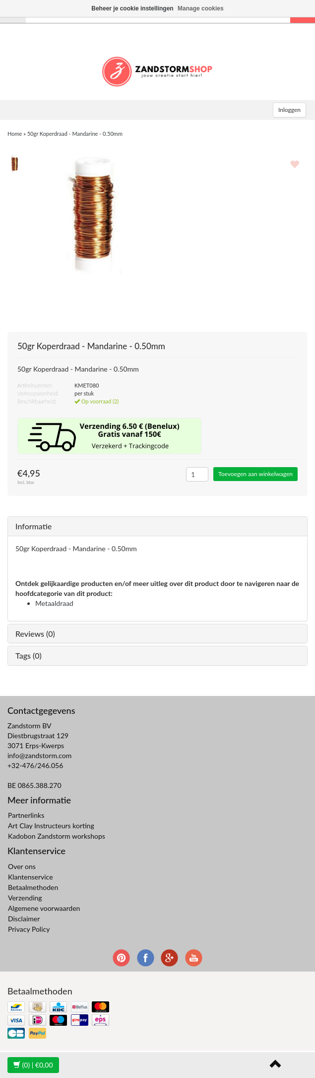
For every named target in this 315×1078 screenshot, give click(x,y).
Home (14, 133)
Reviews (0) (35, 633)
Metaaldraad (54, 603)
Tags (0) (28, 655)
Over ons (22, 866)
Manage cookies (201, 8)
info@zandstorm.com (39, 755)
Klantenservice (30, 877)
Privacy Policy (29, 929)
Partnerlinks (26, 815)
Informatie (33, 526)
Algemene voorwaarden (44, 908)
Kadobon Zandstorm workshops (56, 836)
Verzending (25, 897)
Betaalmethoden (33, 887)
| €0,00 (33, 1065)
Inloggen (289, 109)
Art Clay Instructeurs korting (51, 825)
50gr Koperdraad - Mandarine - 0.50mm (75, 133)
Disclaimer (24, 918)
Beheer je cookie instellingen (132, 8)
